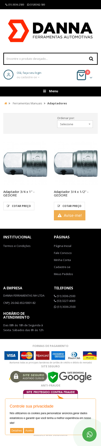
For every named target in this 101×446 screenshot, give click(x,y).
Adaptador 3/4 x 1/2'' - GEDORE (71, 193)
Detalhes (16, 430)
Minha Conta (62, 260)
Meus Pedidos (63, 274)
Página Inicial (62, 246)
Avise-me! (70, 215)
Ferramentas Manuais (27, 103)
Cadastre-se (62, 267)
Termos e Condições (17, 246)
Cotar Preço (19, 206)
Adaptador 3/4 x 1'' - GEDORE (19, 193)
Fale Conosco (63, 253)
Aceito (29, 430)
